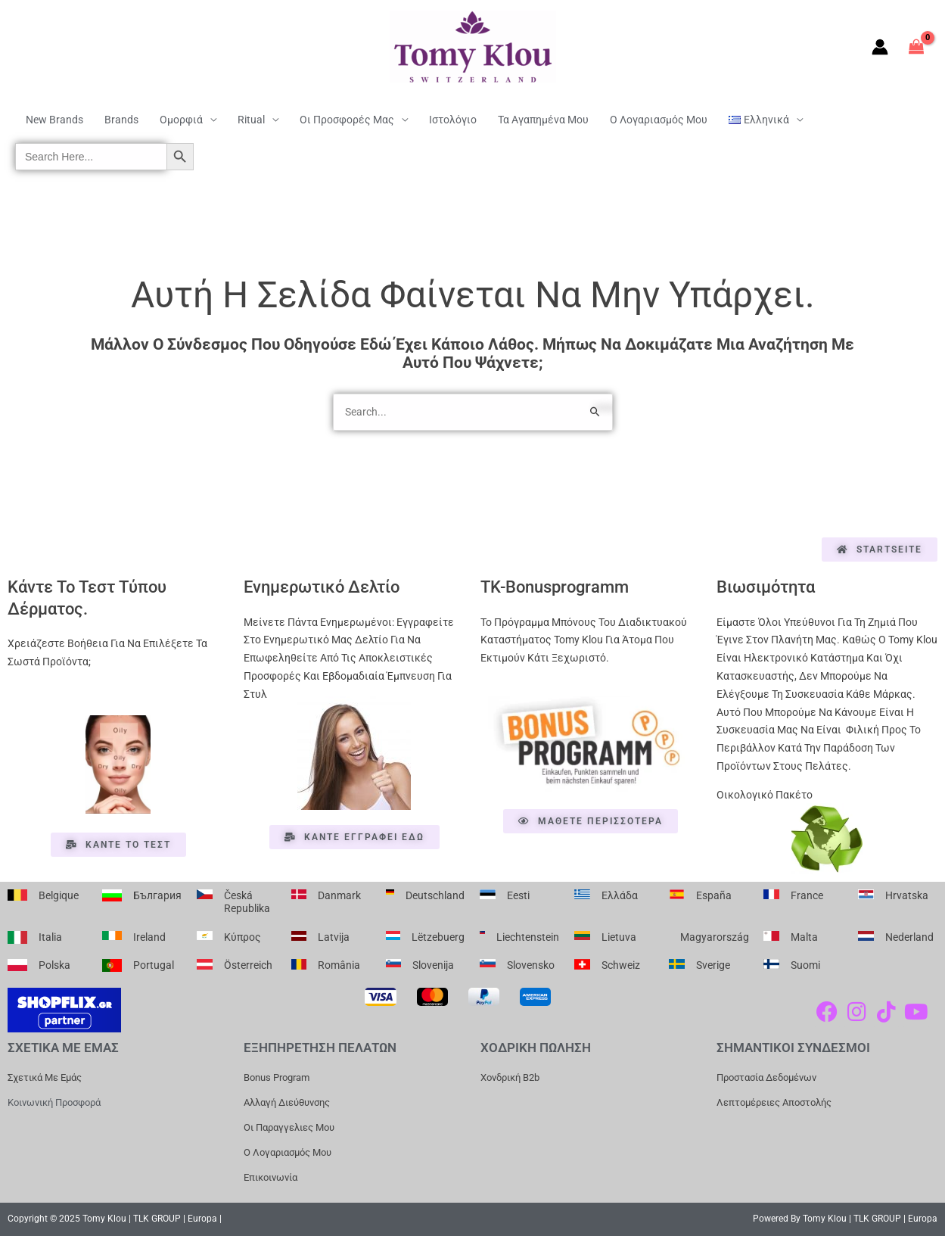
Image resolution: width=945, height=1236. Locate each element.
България (157, 895)
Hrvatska (906, 895)
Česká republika (247, 902)
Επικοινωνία (270, 1177)
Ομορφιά (181, 120)
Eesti (518, 895)
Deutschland (435, 895)
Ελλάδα (620, 895)
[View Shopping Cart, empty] (916, 46)
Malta (804, 937)
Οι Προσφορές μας (347, 120)
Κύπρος (242, 937)
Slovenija (433, 965)
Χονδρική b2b (509, 1077)
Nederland (909, 937)
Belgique (59, 895)
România (339, 965)
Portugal (153, 965)
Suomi (805, 965)
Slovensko (531, 965)
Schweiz (621, 965)
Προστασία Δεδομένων (766, 1077)
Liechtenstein (527, 937)
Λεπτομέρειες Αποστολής (774, 1102)
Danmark (339, 895)
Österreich (248, 965)
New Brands (54, 120)
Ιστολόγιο (453, 120)
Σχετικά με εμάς (45, 1077)
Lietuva (619, 937)
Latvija (334, 937)
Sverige (713, 965)
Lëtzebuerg (438, 937)
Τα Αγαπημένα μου (543, 120)
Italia (50, 937)
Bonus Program (276, 1077)
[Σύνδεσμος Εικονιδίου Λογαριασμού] (880, 47)
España (714, 895)
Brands (121, 120)
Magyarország (714, 937)
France (807, 895)
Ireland (149, 937)
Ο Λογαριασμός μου (658, 120)
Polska (54, 965)
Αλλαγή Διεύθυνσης (287, 1102)
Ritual (251, 120)
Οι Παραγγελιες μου (289, 1127)
